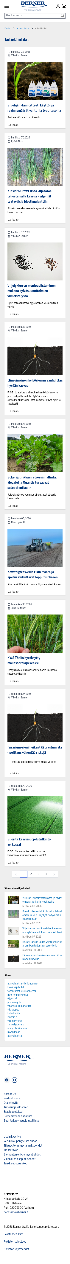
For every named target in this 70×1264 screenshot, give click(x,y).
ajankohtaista (14, 1035)
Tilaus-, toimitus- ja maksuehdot (23, 1145)
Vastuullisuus (12, 1098)
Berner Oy (10, 1094)
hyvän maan (13, 1032)
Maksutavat (11, 1150)
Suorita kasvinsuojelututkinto (21, 1120)
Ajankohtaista (23, 28)
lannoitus (12, 1017)
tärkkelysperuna (15, 1024)
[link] (16, 874)
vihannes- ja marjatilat (19, 1006)
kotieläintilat (14, 1013)
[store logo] (32, 6)
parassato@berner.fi (16, 1212)
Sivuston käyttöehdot (16, 1249)
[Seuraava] (54, 874)
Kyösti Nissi (17, 141)
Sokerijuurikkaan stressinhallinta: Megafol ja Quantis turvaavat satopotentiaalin (32, 482)
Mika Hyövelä (18, 522)
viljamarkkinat (14, 1020)
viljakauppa (13, 1009)
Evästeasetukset (13, 1111)
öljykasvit (12, 998)
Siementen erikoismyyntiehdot (22, 1154)
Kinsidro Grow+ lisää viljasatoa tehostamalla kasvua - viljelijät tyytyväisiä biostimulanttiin (29, 196)
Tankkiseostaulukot (15, 1163)
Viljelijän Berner (19, 55)
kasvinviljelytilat (15, 987)
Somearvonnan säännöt (18, 1116)
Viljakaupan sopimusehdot (19, 1159)
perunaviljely (14, 1002)
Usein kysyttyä (12, 1136)
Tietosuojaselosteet (16, 1107)
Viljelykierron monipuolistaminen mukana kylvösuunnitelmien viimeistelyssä (31, 291)
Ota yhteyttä (11, 1103)
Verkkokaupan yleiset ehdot (20, 1141)
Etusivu (7, 28)
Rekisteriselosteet (15, 1241)
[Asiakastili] (58, 6)
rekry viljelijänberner (18, 1028)
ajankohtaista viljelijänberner (22, 983)
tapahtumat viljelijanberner (21, 991)
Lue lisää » (12, 125)
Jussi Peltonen (18, 608)
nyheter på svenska (17, 994)
